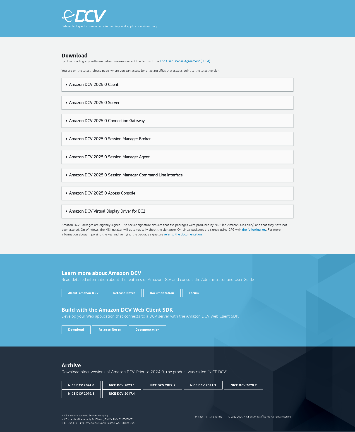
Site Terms (215, 416)
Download (76, 330)
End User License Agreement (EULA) (185, 61)
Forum (194, 293)
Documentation (162, 293)
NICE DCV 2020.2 (244, 385)
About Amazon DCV (83, 293)
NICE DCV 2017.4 (122, 394)
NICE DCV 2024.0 (81, 385)
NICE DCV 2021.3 (203, 385)
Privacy (199, 416)
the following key (254, 230)
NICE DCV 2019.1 (81, 394)
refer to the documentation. (183, 234)
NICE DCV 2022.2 (162, 385)
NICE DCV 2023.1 (122, 385)
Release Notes (124, 293)
